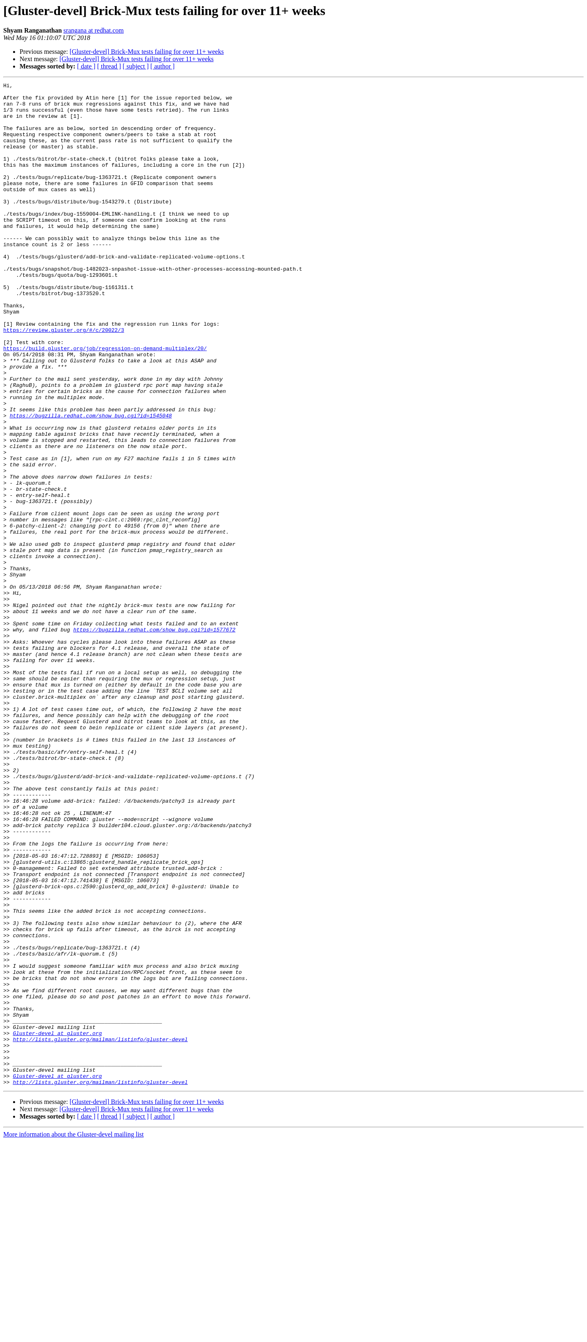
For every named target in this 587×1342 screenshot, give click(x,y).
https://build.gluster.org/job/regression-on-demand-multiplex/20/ (105, 402)
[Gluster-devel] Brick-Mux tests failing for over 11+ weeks (147, 51)
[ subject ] (136, 66)
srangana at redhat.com (94, 30)
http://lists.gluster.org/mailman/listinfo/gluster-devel (100, 1231)
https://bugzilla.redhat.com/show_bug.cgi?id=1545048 (91, 482)
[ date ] (86, 66)
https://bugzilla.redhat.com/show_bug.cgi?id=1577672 (154, 739)
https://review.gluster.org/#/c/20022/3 (63, 380)
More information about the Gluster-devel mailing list (73, 1334)
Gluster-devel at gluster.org (57, 1223)
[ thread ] (109, 66)
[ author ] (162, 66)
